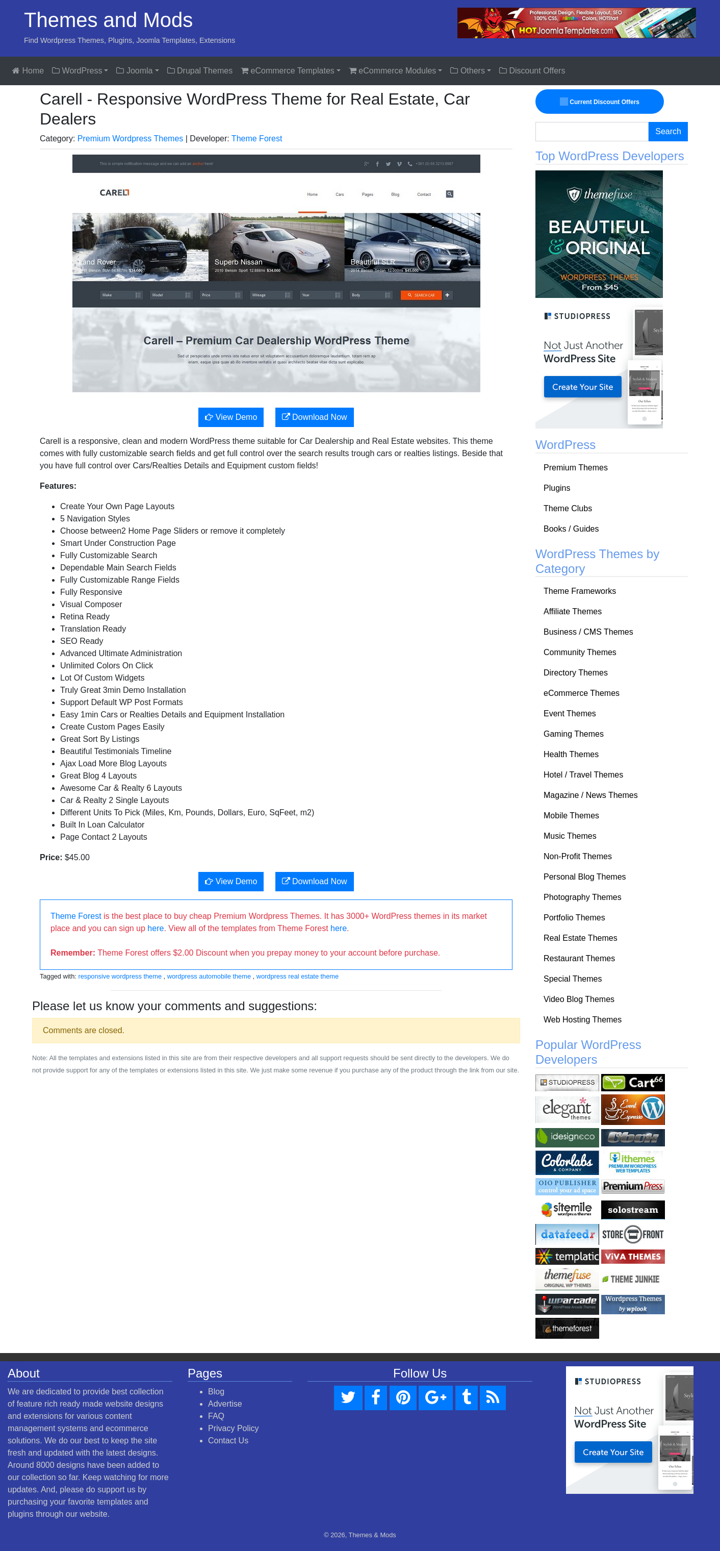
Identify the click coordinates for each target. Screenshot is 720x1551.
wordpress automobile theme (209, 976)
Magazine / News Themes (591, 795)
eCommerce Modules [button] (392, 70)
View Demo (231, 417)
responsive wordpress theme (120, 976)
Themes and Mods (108, 20)
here (155, 928)
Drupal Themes (200, 70)
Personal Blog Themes (585, 876)
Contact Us (228, 1440)
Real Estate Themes (581, 938)
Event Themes (570, 713)
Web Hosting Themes (583, 1019)
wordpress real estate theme (297, 976)
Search (668, 131)
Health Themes (571, 754)
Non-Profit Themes (578, 856)
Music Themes (570, 836)
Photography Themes (583, 897)
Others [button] (467, 70)
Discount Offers (532, 70)
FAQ (216, 1416)
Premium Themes (576, 467)
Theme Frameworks (580, 591)
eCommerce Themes (582, 693)
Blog (216, 1391)
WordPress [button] (77, 70)
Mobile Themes (571, 815)
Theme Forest (257, 138)
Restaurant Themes (579, 958)
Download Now (314, 417)
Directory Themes (576, 672)
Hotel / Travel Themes (583, 774)
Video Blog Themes (579, 999)
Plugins (557, 488)
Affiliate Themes (573, 611)
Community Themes (580, 652)
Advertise (225, 1403)
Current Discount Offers (601, 102)
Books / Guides (571, 528)
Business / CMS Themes (588, 632)
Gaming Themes (574, 734)
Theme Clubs (568, 508)
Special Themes (573, 978)
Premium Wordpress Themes (130, 138)
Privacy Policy (233, 1428)
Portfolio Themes (574, 917)
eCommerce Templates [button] (288, 70)
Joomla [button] (134, 70)
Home (28, 70)
